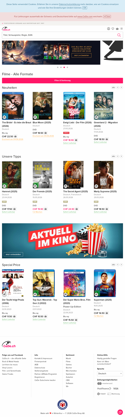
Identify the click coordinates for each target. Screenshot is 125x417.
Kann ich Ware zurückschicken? (104, 362)
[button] (57, 67)
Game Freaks (7, 374)
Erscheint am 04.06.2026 (12, 139)
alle (113, 87)
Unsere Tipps (11, 156)
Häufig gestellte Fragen (107, 358)
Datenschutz (40, 368)
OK (84, 7)
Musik (68, 358)
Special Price (11, 265)
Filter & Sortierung (62, 80)
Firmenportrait (40, 361)
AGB (36, 364)
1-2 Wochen (37, 212)
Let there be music (10, 364)
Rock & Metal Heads (10, 361)
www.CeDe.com (85, 16)
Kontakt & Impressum (43, 358)
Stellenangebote (41, 371)
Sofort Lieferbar (69, 143)
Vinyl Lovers (7, 368)
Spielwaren (70, 374)
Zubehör (69, 377)
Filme (68, 361)
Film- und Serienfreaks (11, 371)
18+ (67, 386)
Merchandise (71, 371)
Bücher (69, 368)
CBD (68, 380)
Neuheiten (9, 88)
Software (69, 383)
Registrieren (40, 377)
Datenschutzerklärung (69, 4)
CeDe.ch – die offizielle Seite (14, 358)
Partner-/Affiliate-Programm (46, 374)
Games (69, 364)
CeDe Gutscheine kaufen (45, 380)
